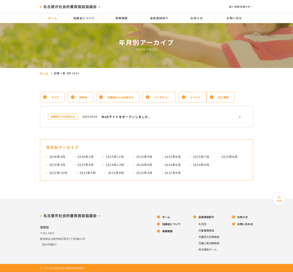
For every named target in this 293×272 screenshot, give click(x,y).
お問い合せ (234, 18)
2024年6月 (172, 164)
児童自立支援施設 (208, 237)
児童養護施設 (206, 230)
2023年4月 (144, 172)
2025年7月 (201, 156)
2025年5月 (57, 164)
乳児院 (202, 224)
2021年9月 (172, 172)
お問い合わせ (245, 224)
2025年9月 (144, 156)
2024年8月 (144, 164)
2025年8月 (172, 156)
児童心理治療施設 (208, 243)
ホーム (52, 18)
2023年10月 (58, 172)
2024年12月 (115, 164)
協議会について (84, 18)
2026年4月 (57, 156)
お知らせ (196, 18)
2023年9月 (87, 172)
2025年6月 (229, 156)
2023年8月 (116, 172)
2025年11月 (115, 156)
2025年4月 (85, 164)
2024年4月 (201, 164)
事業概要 (121, 18)
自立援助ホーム (207, 249)
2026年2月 (85, 156)
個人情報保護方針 (241, 6)
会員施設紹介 (159, 18)
